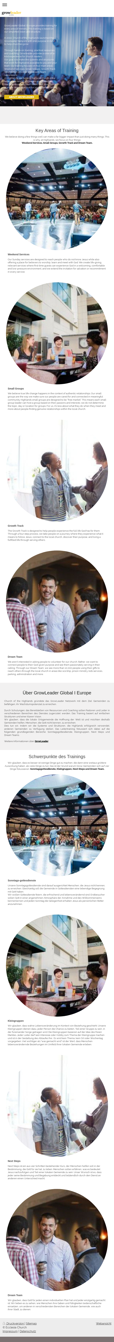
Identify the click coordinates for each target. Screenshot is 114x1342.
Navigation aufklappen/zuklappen (57, 4)
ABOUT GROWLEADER (21, 97)
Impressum (10, 1331)
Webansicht (103, 1323)
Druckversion (14, 1323)
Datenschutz (28, 1331)
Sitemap (31, 1323)
